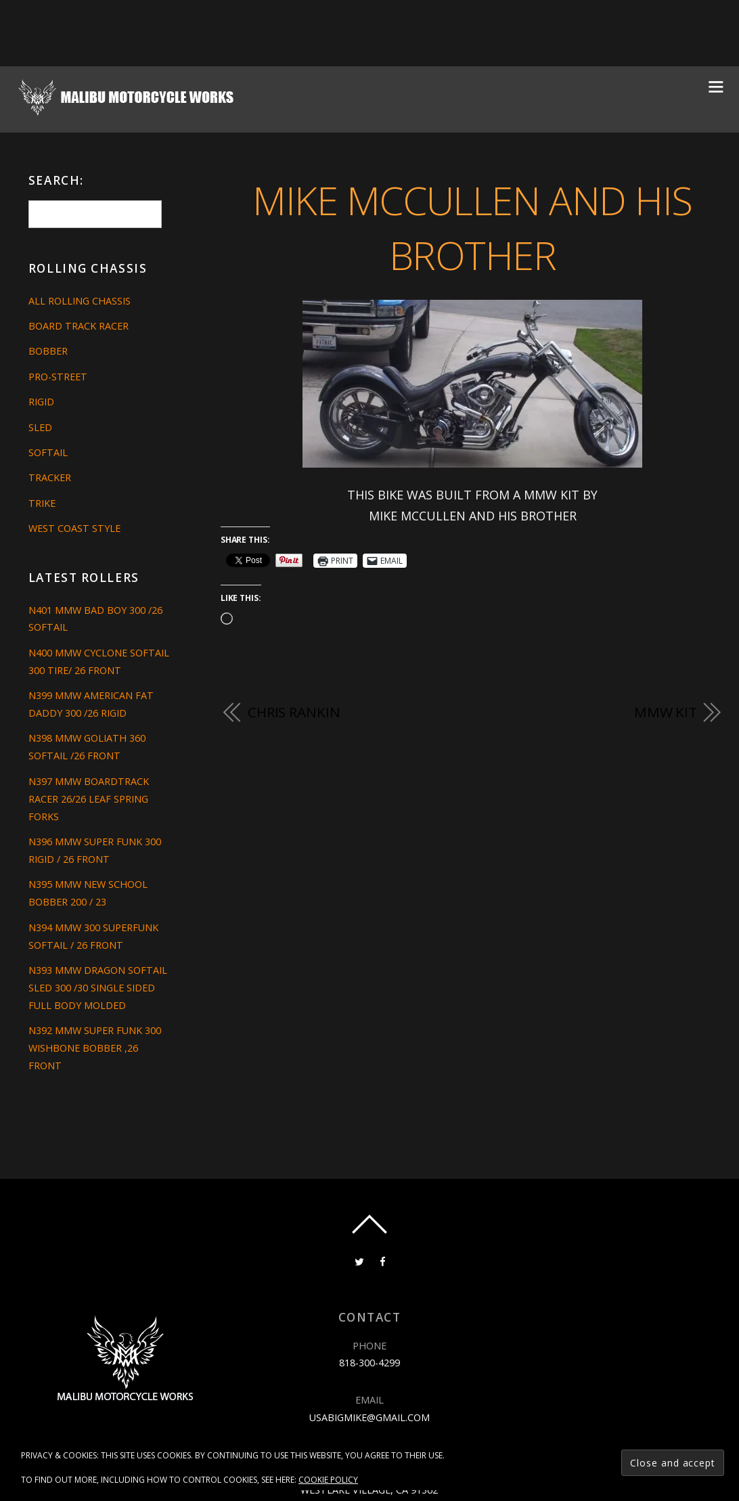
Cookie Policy (328, 1479)
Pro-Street (57, 376)
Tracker (49, 477)
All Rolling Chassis (79, 300)
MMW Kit (665, 711)
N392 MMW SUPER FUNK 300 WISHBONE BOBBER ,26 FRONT (94, 1048)
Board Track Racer (78, 325)
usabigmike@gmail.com (369, 1417)
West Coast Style (74, 528)
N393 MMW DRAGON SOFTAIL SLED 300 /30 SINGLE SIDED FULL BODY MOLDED (97, 988)
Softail (48, 452)
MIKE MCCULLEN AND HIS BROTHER (472, 227)
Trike (41, 503)
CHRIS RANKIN (294, 711)
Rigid (41, 401)
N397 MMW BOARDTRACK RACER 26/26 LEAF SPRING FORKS (88, 799)
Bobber (48, 350)
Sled (40, 427)
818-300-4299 (369, 1362)
